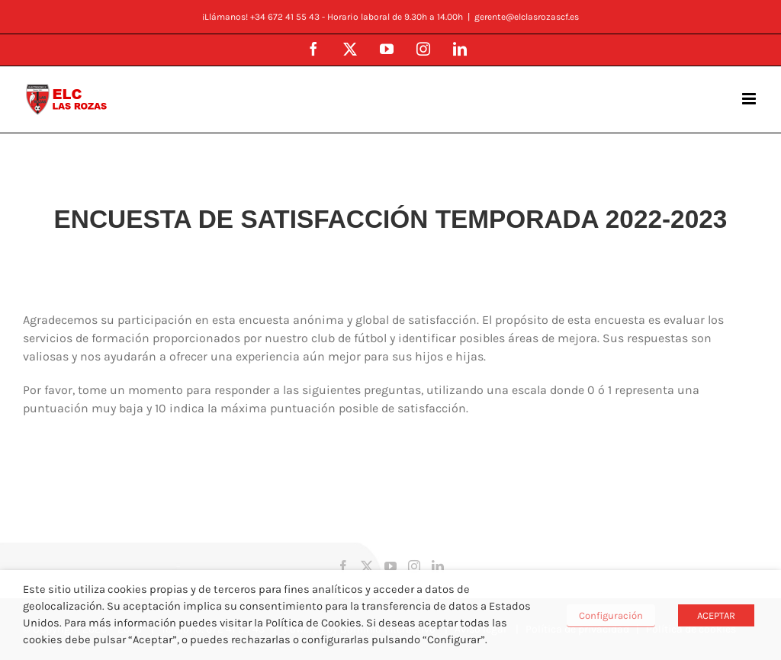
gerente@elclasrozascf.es (526, 16)
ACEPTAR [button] (716, 615)
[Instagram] (414, 566)
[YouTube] (390, 566)
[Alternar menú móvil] (750, 99)
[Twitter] (367, 566)
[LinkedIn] (438, 566)
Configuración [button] (611, 615)
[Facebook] (343, 566)
